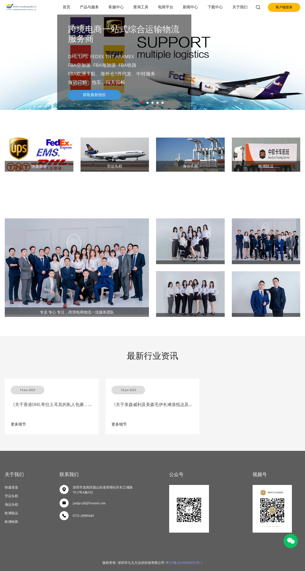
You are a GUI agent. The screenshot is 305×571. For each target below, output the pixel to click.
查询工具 (140, 7)
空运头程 (114, 166)
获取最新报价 (94, 95)
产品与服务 (89, 7)
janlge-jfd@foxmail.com (89, 503)
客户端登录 (284, 7)
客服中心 (116, 7)
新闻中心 (190, 7)
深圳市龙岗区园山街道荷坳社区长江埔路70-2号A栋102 (103, 490)
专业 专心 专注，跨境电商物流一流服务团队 (77, 312)
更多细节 (18, 424)
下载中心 (215, 7)
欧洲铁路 (11, 522)
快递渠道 (39, 166)
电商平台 (165, 7)
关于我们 (240, 7)
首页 (66, 7)
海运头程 (190, 166)
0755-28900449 (83, 516)
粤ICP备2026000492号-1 (184, 562)
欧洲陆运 (266, 166)
